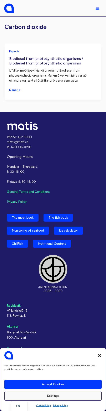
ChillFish (17, 244)
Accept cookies (53, 384)
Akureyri (13, 326)
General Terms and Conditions (28, 192)
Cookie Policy (43, 405)
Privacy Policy (60, 405)
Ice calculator (68, 230)
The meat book (23, 217)
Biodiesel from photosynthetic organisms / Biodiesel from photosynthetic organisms (46, 61)
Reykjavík (14, 306)
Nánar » (14, 90)
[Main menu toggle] (97, 8)
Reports (14, 51)
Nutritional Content (52, 244)
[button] (99, 355)
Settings (53, 396)
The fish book (58, 217)
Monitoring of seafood (28, 230)
